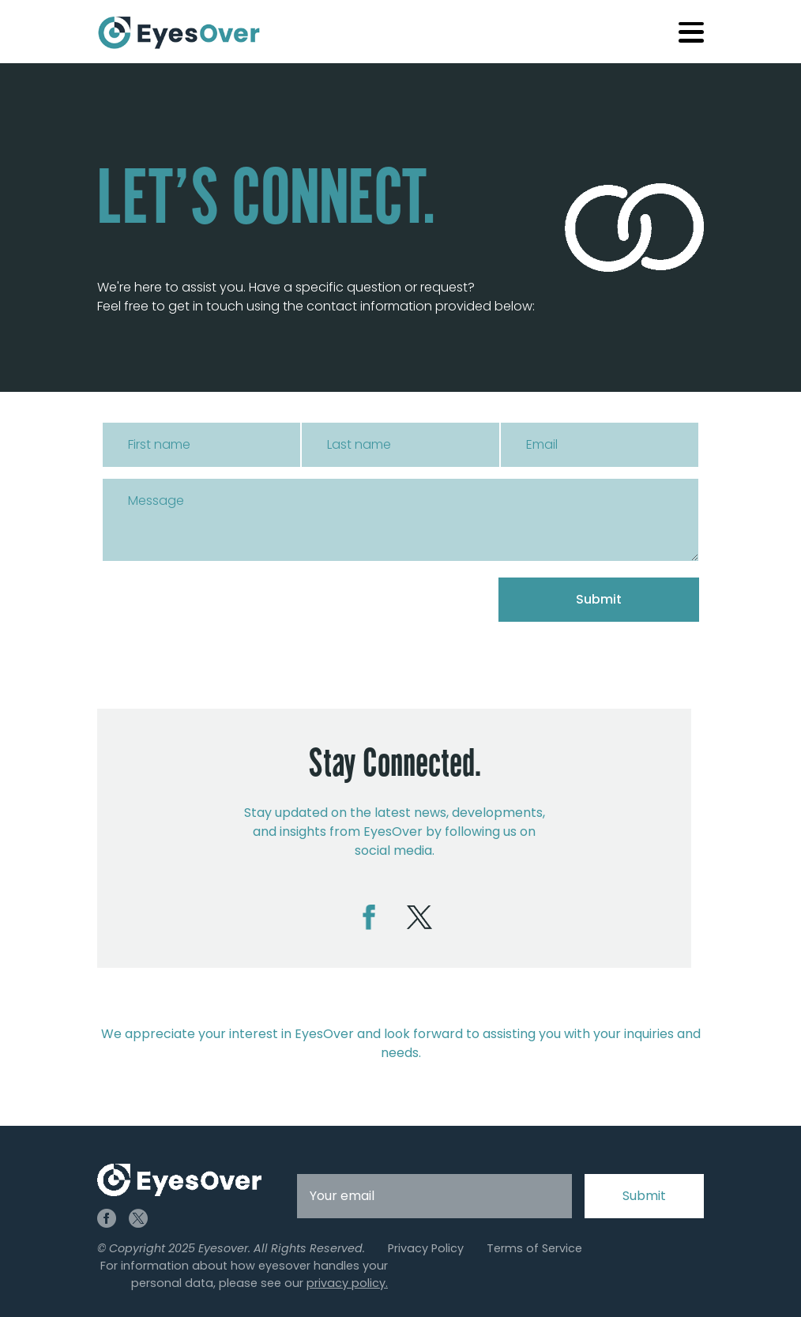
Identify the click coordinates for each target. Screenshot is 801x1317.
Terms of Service (534, 1248)
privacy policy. (347, 1283)
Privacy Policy (426, 1248)
